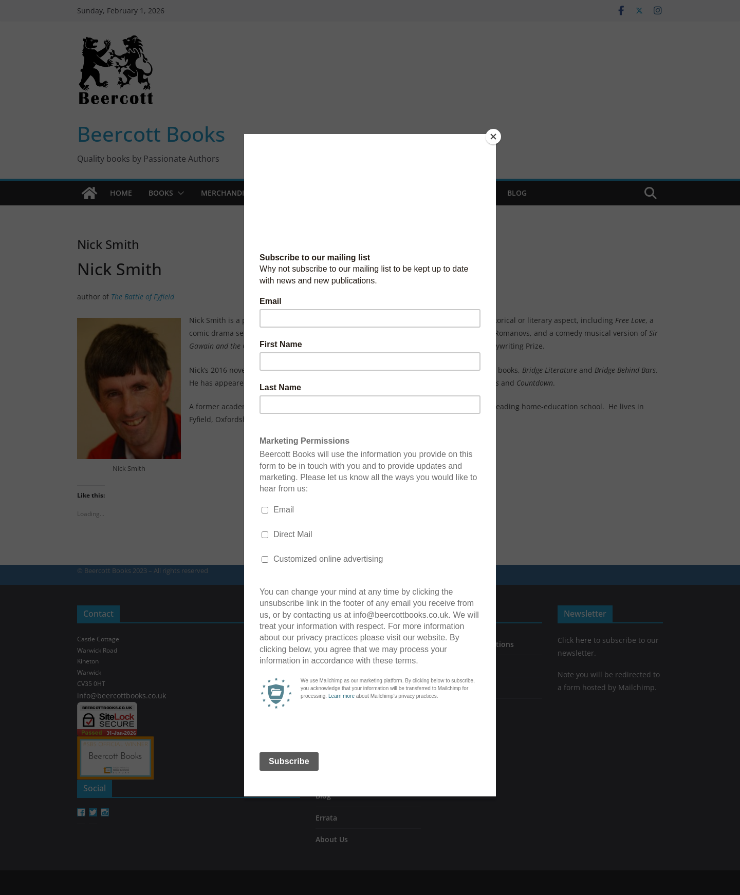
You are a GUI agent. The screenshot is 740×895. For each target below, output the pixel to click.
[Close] (493, 136)
